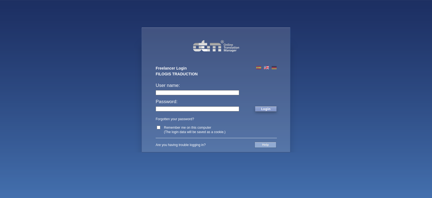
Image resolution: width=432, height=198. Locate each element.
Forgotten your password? (175, 119)
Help (265, 144)
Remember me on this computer (187, 128)
